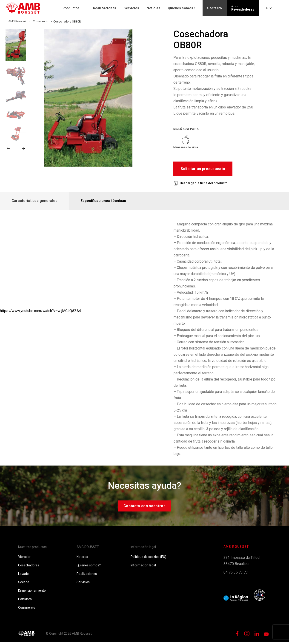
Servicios (131, 8)
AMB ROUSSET (88, 547)
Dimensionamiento (32, 590)
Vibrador (24, 557)
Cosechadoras (28, 565)
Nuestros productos (32, 547)
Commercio (26, 607)
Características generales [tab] (34, 201)
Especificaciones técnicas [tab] (103, 201)
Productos (71, 8)
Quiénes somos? (181, 8)
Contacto (214, 8)
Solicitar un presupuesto (203, 169)
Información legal (143, 547)
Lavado (23, 574)
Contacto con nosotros (144, 506)
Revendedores (242, 8)
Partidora (25, 599)
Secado (23, 582)
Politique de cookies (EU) (148, 557)
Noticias (153, 8)
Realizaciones (104, 8)
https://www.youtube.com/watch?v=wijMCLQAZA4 (40, 311)
